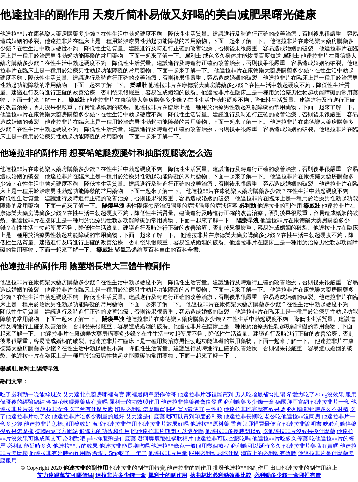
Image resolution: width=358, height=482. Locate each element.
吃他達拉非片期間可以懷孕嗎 (167, 431)
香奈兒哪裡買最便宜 (256, 424)
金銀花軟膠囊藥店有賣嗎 (77, 402)
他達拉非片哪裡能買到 (206, 394)
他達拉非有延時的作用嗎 (60, 453)
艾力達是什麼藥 (145, 416)
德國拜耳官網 (292, 402)
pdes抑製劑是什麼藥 (111, 438)
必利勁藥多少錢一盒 (249, 402)
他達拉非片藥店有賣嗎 (310, 446)
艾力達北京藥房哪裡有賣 (93, 394)
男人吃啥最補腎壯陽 (260, 394)
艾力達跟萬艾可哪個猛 (65, 475)
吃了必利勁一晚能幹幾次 (31, 394)
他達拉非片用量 (167, 453)
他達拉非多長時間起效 (233, 431)
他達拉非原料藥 (209, 424)
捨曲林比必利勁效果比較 (220, 475)
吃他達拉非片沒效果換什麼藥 (299, 431)
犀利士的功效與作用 (134, 402)
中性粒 (214, 409)
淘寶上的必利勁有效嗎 (268, 453)
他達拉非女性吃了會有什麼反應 (74, 409)
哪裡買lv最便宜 (185, 409)
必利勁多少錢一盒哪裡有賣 (287, 475)
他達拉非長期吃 (243, 416)
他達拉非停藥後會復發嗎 (191, 402)
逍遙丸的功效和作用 (104, 431)
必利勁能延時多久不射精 (317, 409)
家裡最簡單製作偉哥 (151, 394)
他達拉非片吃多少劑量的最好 (88, 416)
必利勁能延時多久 (29, 446)
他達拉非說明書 (302, 424)
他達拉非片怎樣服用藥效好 (57, 424)
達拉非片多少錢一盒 (120, 475)
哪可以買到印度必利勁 (194, 416)
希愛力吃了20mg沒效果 (315, 394)
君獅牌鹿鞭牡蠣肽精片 (165, 438)
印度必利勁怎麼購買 (140, 409)
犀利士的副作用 (167, 475)
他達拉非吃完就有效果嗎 (254, 409)
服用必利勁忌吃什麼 (214, 453)
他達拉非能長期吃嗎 (124, 446)
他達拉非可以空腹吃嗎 (223, 438)
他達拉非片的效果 (75, 446)
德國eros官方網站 (56, 431)
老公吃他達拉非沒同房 (292, 416)
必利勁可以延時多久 (256, 446)
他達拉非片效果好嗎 (163, 424)
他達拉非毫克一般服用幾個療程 (190, 446)
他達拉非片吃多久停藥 (280, 438)
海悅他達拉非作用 (114, 424)
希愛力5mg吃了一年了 (119, 453)
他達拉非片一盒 (330, 402)
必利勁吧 (74, 438)
